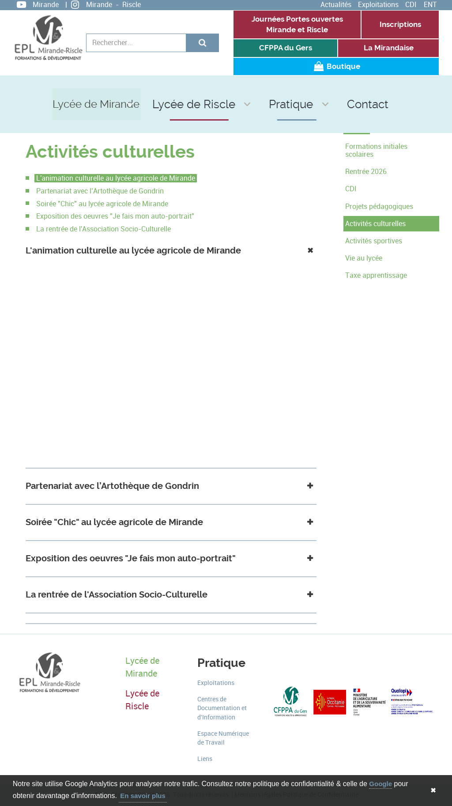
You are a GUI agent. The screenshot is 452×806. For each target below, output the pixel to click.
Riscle (131, 4)
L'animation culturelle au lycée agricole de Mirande (115, 178)
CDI (411, 4)
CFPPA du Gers (285, 48)
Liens (204, 759)
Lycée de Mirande (126, 88)
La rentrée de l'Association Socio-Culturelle (103, 229)
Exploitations (378, 4)
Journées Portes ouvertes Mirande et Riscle (297, 24)
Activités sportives (373, 241)
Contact (345, 88)
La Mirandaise (389, 48)
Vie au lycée (363, 258)
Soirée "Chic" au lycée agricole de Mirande (102, 204)
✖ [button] (433, 790)
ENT (430, 4)
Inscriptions (400, 24)
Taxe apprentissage (376, 275)
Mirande (46, 4)
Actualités (335, 4)
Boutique (336, 66)
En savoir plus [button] (143, 795)
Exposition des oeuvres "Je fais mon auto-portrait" (115, 216)
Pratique (288, 88)
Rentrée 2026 (366, 171)
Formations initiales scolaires (376, 150)
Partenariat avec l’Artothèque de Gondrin (100, 191)
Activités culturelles (375, 223)
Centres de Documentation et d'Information (222, 708)
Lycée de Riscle (216, 88)
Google (380, 783)
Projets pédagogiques (379, 206)
